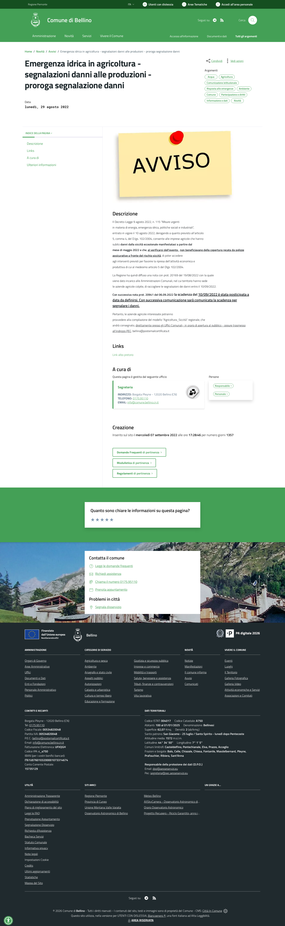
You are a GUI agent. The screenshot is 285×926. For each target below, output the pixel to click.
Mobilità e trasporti (145, 672)
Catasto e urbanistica (97, 690)
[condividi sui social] (214, 61)
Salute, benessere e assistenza (152, 678)
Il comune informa (195, 672)
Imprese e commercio (147, 666)
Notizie (189, 660)
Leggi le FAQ (32, 813)
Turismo (138, 690)
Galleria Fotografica (236, 678)
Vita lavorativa (142, 695)
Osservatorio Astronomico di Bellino (106, 813)
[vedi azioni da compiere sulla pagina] (234, 61)
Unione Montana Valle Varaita (103, 807)
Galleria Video (233, 684)
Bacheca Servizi (34, 836)
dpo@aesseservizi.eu (165, 769)
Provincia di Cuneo (96, 801)
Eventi (228, 660)
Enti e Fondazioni (35, 684)
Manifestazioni (193, 666)
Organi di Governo (35, 660)
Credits (29, 865)
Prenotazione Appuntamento (42, 819)
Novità (40, 51)
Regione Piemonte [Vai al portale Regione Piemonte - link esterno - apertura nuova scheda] (37, 4)
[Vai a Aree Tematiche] (194, 4)
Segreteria (125, 387)
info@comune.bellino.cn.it (143, 402)
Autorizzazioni (93, 684)
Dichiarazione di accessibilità (42, 801)
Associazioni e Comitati (238, 695)
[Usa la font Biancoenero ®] (158, 4)
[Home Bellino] (60, 20)
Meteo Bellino (152, 796)
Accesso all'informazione (184, 36)
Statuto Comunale (36, 842)
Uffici (28, 672)
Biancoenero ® (157, 915)
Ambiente (91, 666)
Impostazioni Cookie (37, 860)
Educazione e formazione (100, 701)
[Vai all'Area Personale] (234, 4)
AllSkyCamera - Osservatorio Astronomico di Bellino (175, 801)
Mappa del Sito (34, 883)
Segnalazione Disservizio (39, 825)
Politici (29, 695)
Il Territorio (231, 672)
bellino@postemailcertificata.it (50, 738)
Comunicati (191, 684)
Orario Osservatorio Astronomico (163, 807)
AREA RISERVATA (140, 920)
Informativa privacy (36, 848)
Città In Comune (212, 911)
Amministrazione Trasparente (42, 796)
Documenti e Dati (35, 678)
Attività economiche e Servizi (242, 690)
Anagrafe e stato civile (98, 672)
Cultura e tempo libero (98, 695)
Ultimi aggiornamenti (37, 871)
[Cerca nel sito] (252, 20)
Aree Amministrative (37, 666)
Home (28, 51)
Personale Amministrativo (40, 690)
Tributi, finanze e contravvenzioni (153, 684)
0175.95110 (140, 398)
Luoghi (229, 666)
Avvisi (52, 51)
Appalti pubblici (94, 678)
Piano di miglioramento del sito (43, 807)
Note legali (31, 854)
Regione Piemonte (96, 796)
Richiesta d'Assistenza (38, 830)
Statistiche (31, 877)
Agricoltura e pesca (96, 660)
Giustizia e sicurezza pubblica (151, 660)
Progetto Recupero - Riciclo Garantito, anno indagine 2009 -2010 (183, 813)
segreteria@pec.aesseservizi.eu (169, 773)
